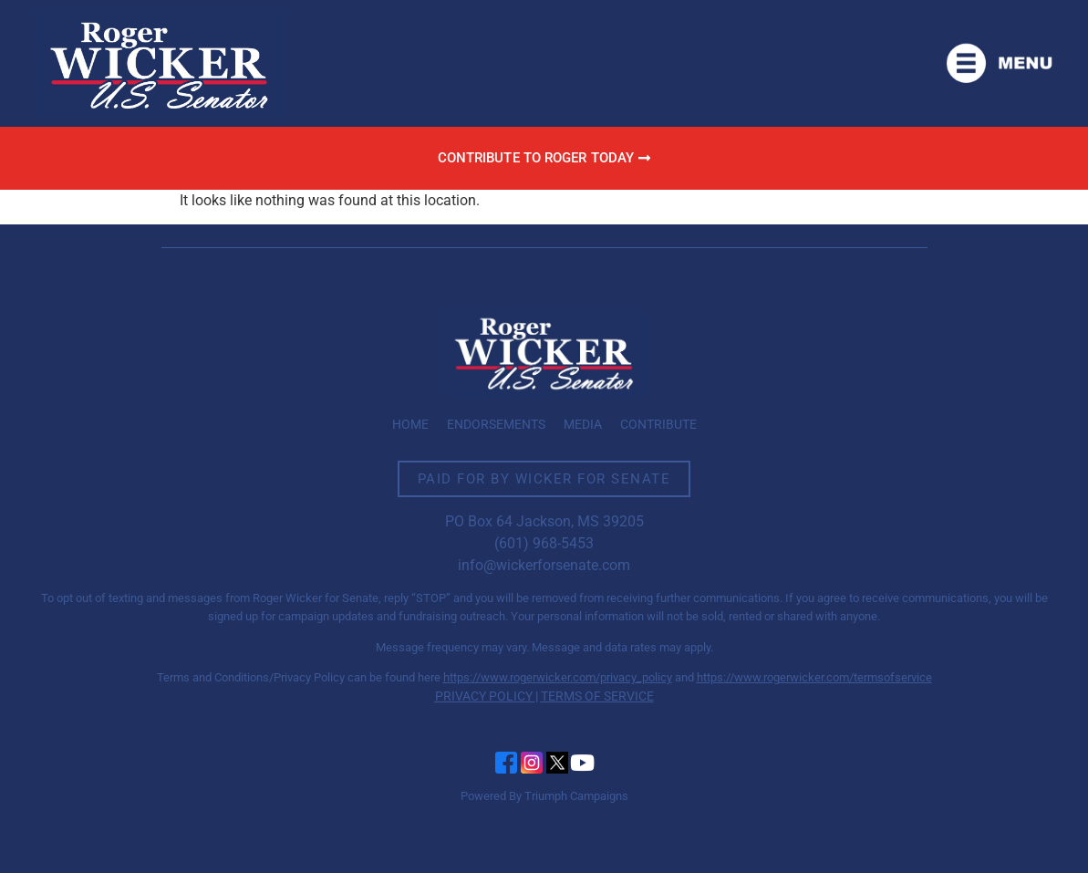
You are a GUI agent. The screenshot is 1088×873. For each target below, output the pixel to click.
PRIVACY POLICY (484, 696)
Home (410, 424)
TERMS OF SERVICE (597, 696)
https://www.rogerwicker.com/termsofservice (814, 677)
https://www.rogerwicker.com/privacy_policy (557, 677)
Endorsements (496, 424)
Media (583, 424)
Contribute (658, 424)
